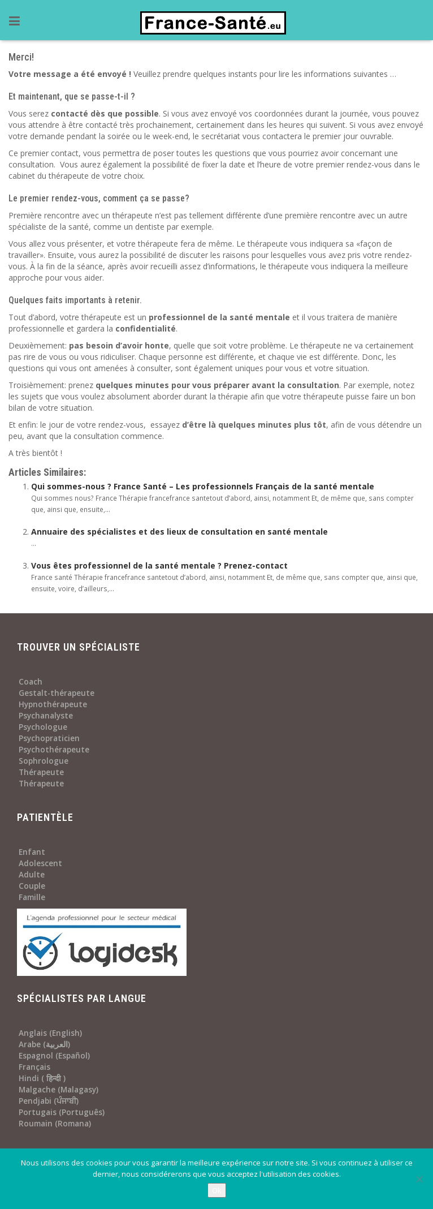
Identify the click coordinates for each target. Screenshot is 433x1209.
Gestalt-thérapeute (56, 693)
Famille (32, 897)
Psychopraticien (49, 738)
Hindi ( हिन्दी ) (42, 1078)
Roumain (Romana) (55, 1123)
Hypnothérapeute (53, 704)
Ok (217, 1190)
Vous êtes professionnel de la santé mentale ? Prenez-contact (159, 565)
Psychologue (43, 727)
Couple (32, 886)
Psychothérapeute (54, 750)
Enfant (32, 852)
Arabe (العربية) (44, 1044)
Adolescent (40, 863)
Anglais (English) (50, 1033)
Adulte (32, 875)
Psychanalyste (46, 716)
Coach (30, 682)
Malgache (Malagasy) (58, 1090)
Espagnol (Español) (54, 1056)
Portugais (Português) (62, 1112)
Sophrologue (43, 761)
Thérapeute (41, 772)
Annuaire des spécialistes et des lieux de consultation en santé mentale (179, 531)
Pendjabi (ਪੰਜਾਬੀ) (49, 1101)
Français (34, 1067)
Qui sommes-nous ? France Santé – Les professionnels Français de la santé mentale (202, 486)
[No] (419, 1179)
